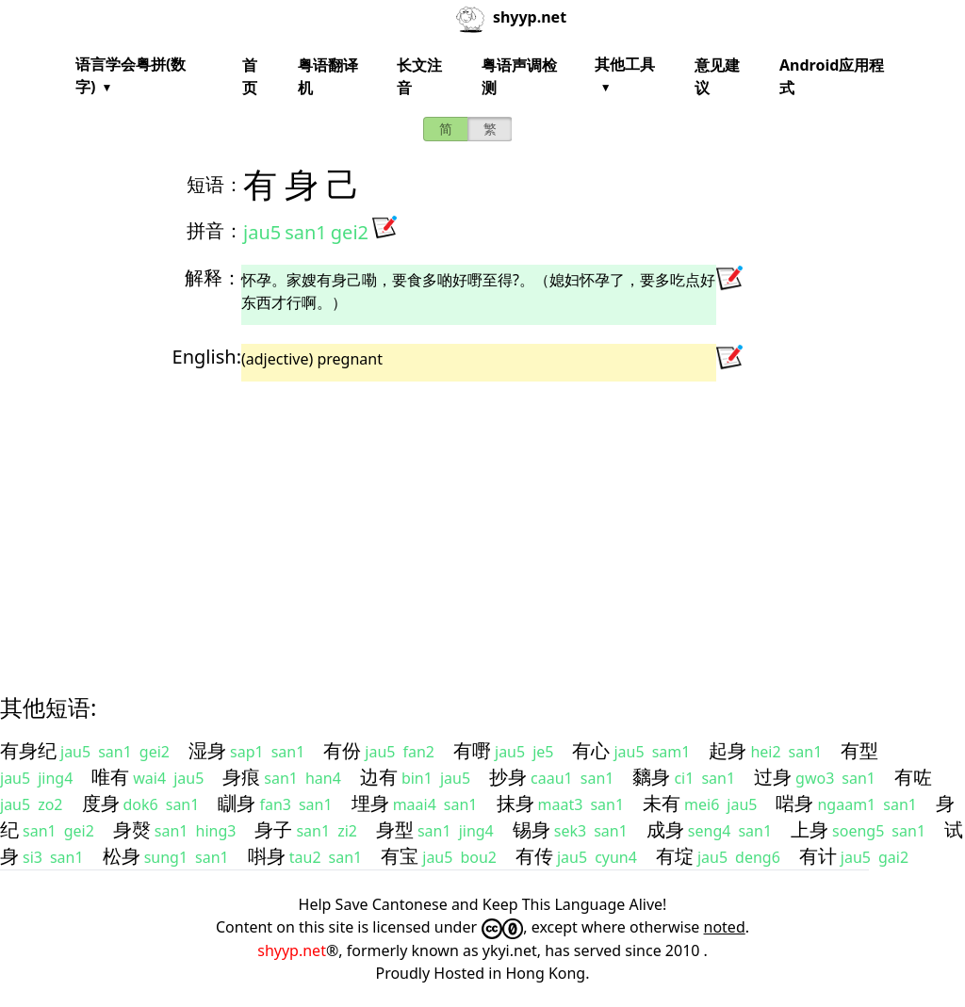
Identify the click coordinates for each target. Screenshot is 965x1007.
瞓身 (236, 803)
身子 (273, 829)
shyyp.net (291, 950)
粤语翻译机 (328, 76)
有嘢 (472, 750)
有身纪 (28, 750)
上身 (809, 829)
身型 (395, 829)
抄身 (508, 776)
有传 (534, 856)
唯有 (110, 776)
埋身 (370, 803)
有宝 (399, 856)
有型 (859, 750)
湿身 (207, 750)
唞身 (267, 856)
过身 (773, 776)
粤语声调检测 (519, 76)
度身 (101, 803)
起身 (727, 750)
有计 (818, 856)
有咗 (913, 776)
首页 (249, 76)
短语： (215, 184)
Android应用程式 (831, 76)
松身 (121, 856)
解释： (213, 277)
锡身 (531, 829)
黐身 (651, 776)
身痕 (241, 776)
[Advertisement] (482, 521)
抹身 (515, 803)
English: (206, 356)
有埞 (675, 856)
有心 (591, 750)
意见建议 (717, 76)
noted (724, 927)
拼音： (215, 230)
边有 (379, 776)
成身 (665, 829)
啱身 (794, 803)
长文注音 (419, 76)
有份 (342, 750)
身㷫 (132, 829)
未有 (661, 803)
